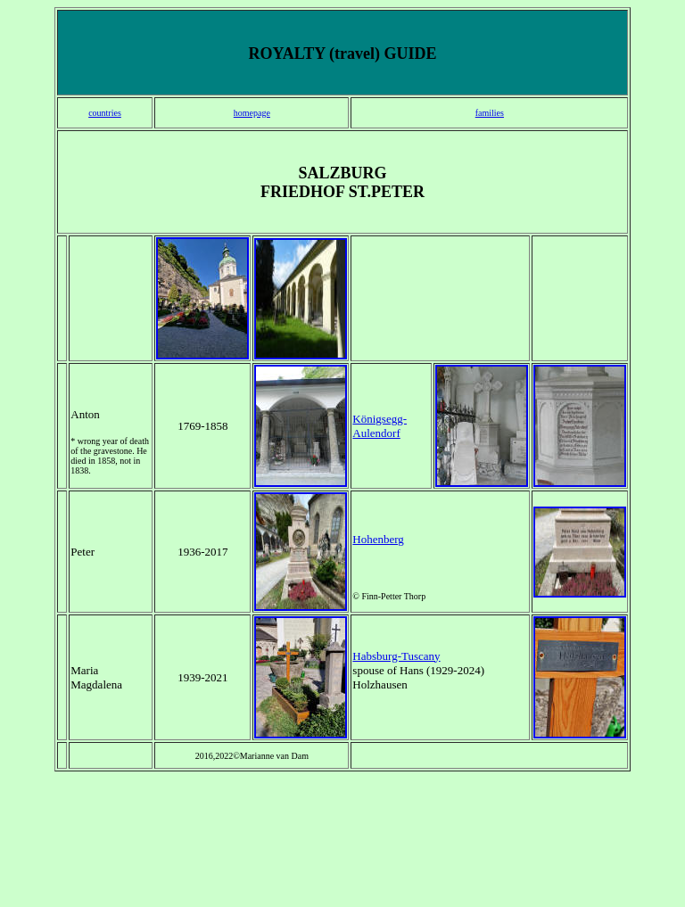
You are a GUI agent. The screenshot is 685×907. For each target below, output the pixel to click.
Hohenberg (378, 539)
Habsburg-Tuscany (396, 656)
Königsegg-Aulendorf (379, 426)
